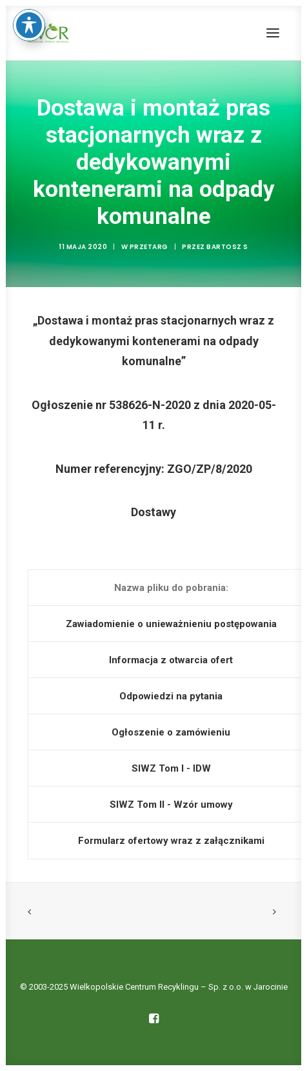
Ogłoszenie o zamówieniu (171, 732)
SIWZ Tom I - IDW (171, 768)
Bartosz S (227, 247)
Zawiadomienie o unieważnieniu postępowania (171, 624)
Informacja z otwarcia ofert (171, 660)
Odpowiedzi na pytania (171, 696)
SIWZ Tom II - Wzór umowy (171, 804)
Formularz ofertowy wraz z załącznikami (171, 840)
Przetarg (149, 247)
